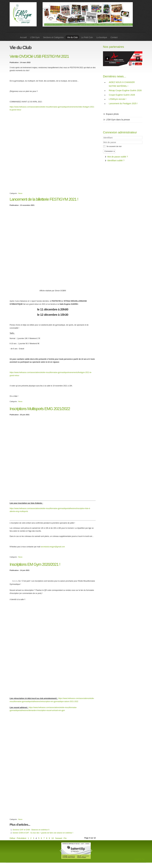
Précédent (21, 838)
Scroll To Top (140, 859)
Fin (65, 838)
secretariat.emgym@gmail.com (53, 547)
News (20, 193)
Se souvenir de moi (114, 146)
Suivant (58, 838)
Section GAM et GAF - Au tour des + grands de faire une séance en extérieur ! (43, 833)
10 (52, 838)
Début (12, 838)
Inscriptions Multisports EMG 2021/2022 (40, 408)
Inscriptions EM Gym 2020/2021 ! (35, 564)
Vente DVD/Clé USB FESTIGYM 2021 (39, 56)
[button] (107, 58)
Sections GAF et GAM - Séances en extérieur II (31, 830)
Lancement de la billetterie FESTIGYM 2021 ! (44, 199)
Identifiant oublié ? (115, 160)
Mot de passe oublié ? (117, 157)
